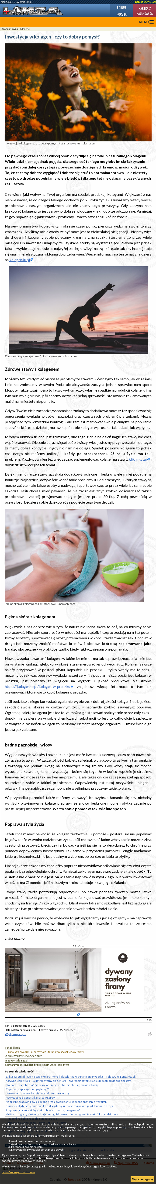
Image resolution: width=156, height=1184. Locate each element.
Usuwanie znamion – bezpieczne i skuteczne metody (37, 1093)
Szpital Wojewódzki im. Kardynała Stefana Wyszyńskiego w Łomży (45, 1051)
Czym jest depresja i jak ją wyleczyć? (27, 1089)
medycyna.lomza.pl (16, 1060)
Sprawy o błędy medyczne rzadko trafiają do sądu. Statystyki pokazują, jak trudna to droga (59, 1105)
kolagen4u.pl (19, 259)
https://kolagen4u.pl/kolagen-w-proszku (37, 686)
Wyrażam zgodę (142, 1179)
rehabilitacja (13, 1047)
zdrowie (25, 28)
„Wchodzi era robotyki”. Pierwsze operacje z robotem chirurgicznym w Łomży (52, 1084)
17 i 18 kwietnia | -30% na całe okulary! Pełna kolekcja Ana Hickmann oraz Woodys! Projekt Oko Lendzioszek (70, 1076)
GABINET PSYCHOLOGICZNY (23, 1056)
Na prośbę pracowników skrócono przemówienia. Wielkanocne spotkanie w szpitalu (56, 1101)
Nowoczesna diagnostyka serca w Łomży (30, 1097)
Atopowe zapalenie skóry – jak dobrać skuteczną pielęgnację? (43, 1110)
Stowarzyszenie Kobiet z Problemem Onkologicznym (37, 1064)
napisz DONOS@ (145, 1)
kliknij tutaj (138, 459)
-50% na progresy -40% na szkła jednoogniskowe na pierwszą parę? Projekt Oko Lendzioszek (62, 1114)
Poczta (122, 14)
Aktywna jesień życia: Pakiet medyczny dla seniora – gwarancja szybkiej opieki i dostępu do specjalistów (68, 1080)
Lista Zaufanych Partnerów (18, 1172)
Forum (121, 7)
